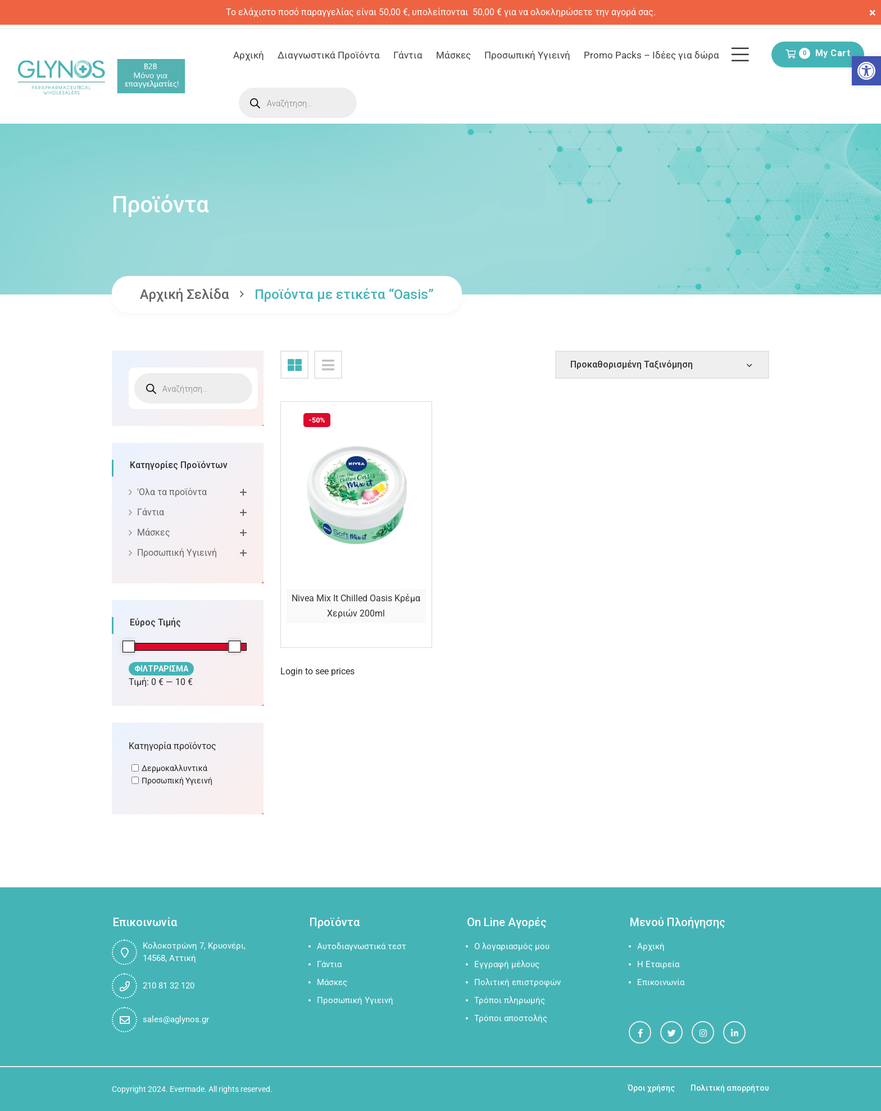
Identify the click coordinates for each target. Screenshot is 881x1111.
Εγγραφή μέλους (506, 964)
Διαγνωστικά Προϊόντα (329, 55)
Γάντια (408, 55)
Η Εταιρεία (658, 964)
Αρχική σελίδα (184, 294)
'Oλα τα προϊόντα (172, 492)
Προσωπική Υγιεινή (527, 55)
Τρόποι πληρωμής (509, 1000)
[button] (866, 70)
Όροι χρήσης (651, 1087)
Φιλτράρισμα (161, 668)
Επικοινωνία (660, 982)
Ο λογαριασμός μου (512, 946)
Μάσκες (453, 55)
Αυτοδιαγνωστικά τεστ (361, 946)
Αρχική (248, 55)
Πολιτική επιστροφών (517, 982)
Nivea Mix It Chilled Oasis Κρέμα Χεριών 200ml (356, 606)
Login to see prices (317, 671)
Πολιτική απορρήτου (730, 1087)
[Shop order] (662, 365)
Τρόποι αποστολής (510, 1018)
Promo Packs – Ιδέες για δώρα (651, 55)
